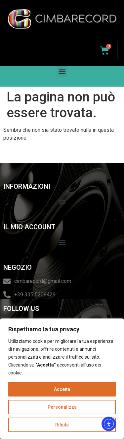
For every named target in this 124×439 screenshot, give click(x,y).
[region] (62, 378)
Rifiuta (62, 424)
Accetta (62, 389)
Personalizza (62, 407)
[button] (62, 71)
